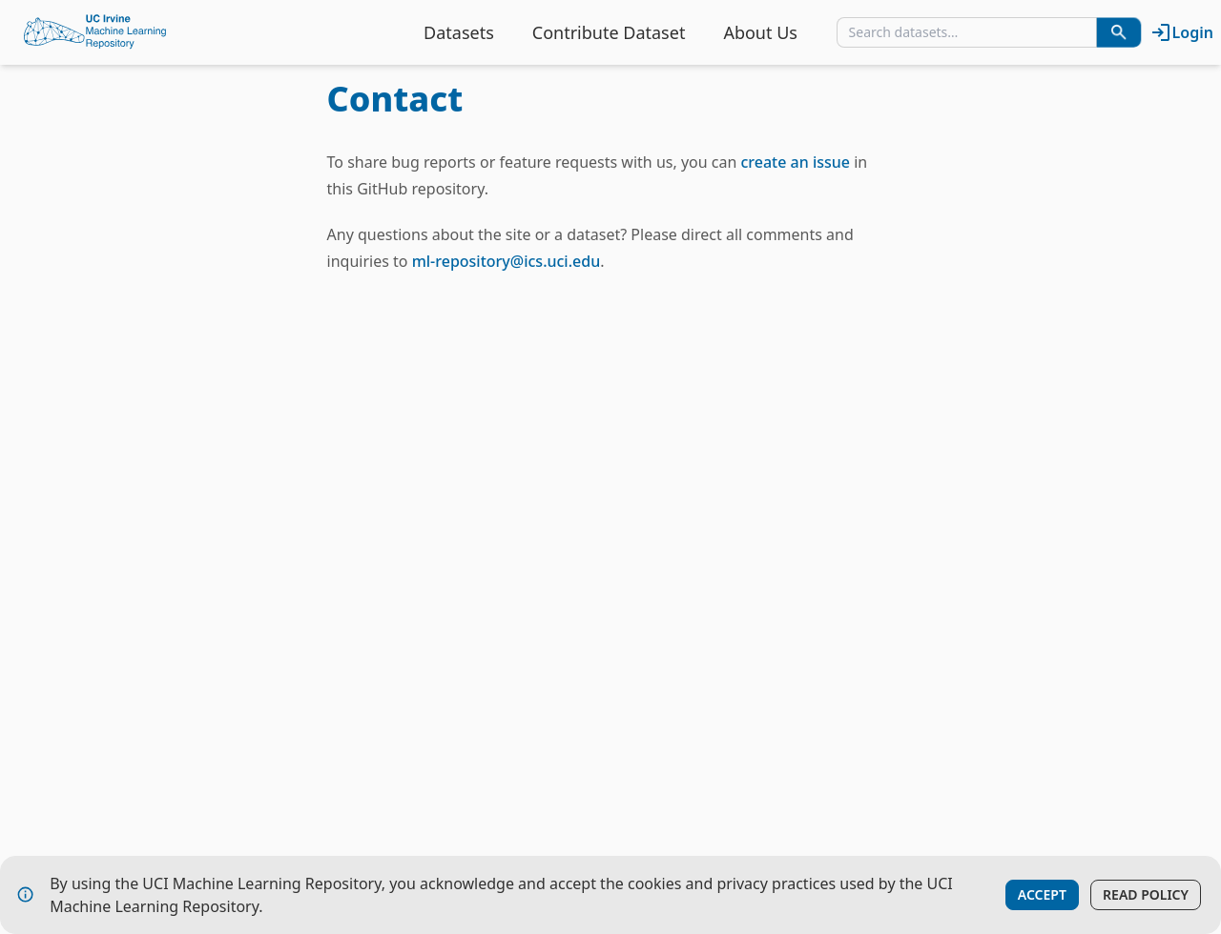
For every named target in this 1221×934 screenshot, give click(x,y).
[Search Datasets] (1119, 32)
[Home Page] (95, 32)
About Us (760, 32)
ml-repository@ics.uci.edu (506, 261)
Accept (1042, 894)
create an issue (795, 162)
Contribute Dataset (609, 32)
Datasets (459, 32)
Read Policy (1146, 894)
